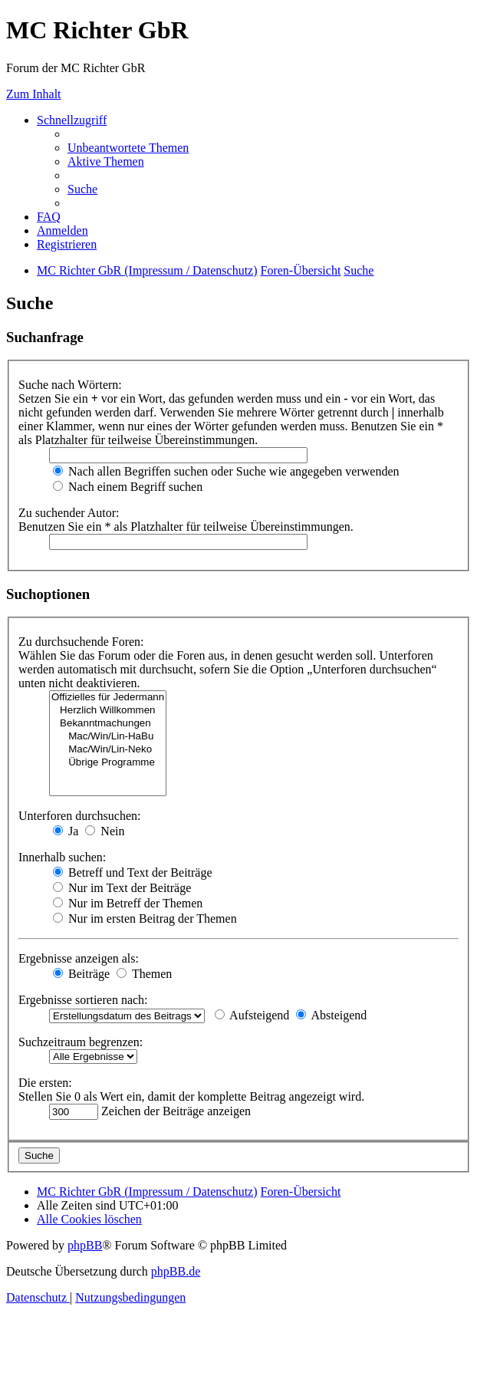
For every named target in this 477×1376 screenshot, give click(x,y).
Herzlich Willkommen (108, 710)
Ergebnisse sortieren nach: (83, 999)
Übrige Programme (108, 762)
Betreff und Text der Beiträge (132, 872)
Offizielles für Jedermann (108, 697)
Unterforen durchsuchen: (79, 815)
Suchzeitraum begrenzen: (80, 1041)
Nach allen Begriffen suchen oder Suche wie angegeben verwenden (226, 471)
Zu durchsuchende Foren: (81, 641)
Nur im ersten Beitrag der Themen (145, 918)
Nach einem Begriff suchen (127, 486)
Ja (65, 831)
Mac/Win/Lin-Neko (108, 749)
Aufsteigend (252, 1015)
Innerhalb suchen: (62, 857)
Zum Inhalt (33, 93)
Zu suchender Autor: (69, 512)
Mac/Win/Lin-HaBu (108, 736)
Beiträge (81, 973)
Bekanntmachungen (108, 723)
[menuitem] (128, 147)
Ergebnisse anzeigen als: (78, 958)
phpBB (84, 1245)
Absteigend (331, 1015)
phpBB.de (175, 1271)
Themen (144, 973)
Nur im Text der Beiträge (122, 887)
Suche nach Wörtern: (70, 384)
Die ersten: (45, 1082)
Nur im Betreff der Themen (127, 903)
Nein (104, 831)
